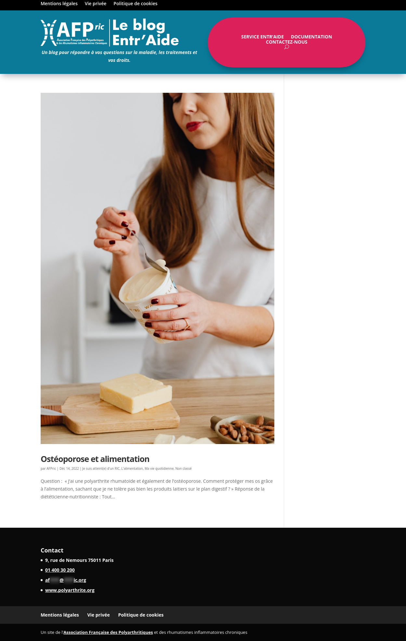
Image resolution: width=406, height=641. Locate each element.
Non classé (183, 468)
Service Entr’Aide (262, 38)
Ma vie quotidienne (159, 468)
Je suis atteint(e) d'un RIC (101, 468)
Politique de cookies (135, 4)
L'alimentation (132, 468)
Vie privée (96, 4)
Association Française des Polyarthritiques (108, 632)
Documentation (311, 38)
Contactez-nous (287, 43)
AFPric (51, 468)
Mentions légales (59, 4)
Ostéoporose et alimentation (95, 458)
